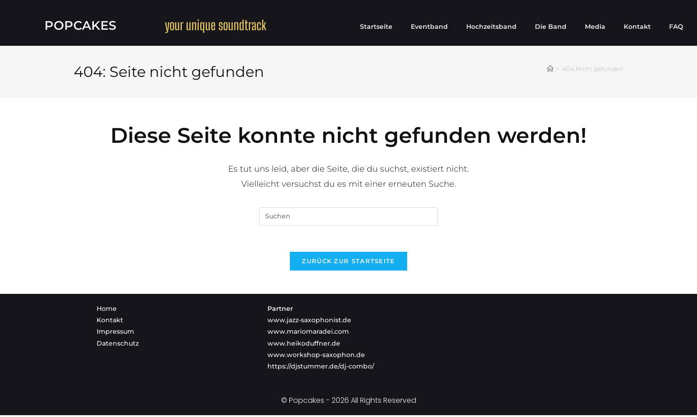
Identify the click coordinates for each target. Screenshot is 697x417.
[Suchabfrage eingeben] (348, 216)
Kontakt (637, 26)
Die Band (550, 26)
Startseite (376, 26)
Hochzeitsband (491, 26)
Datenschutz (118, 345)
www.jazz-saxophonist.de (309, 322)
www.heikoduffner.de (303, 345)
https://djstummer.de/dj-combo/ (320, 368)
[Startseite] (550, 68)
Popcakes (80, 25)
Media (595, 26)
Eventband (429, 26)
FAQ (676, 26)
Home (107, 310)
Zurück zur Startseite (348, 262)
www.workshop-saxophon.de (316, 356)
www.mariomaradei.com (308, 333)
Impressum (115, 333)
